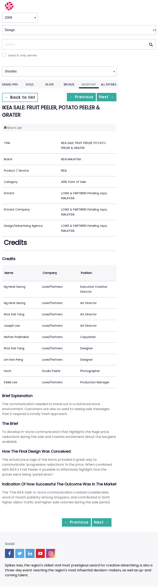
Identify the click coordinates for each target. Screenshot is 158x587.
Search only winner (22, 55)
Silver (49, 84)
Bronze (69, 84)
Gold (30, 84)
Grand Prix (10, 84)
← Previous (73, 97)
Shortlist (88, 84)
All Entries (108, 84)
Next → (104, 97)
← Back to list (22, 97)
